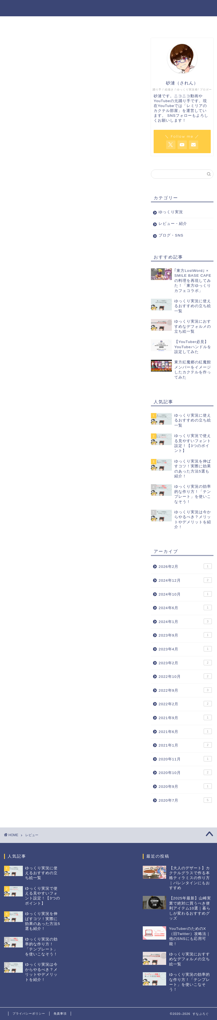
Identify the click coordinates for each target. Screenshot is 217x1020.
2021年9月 (185, 717)
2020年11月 (185, 758)
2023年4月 (185, 648)
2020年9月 (185, 786)
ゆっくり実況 (121, 8)
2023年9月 (185, 635)
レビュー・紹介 (158, 8)
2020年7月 (185, 800)
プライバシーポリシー (29, 1013)
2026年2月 (185, 566)
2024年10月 (185, 594)
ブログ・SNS (194, 8)
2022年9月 (185, 690)
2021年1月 (185, 745)
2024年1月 (185, 621)
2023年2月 (185, 662)
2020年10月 (185, 772)
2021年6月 (185, 731)
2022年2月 (185, 704)
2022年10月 (185, 676)
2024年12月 (185, 580)
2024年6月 (185, 607)
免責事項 (60, 1013)
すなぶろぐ (23, 7)
